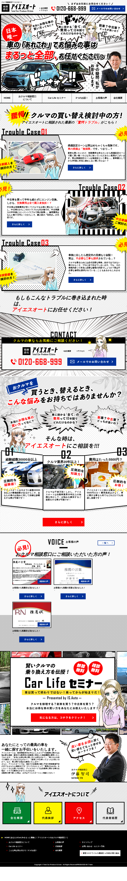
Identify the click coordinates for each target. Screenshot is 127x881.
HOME (7, 98)
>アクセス (81, 351)
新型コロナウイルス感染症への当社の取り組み (100, 853)
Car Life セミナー (57, 98)
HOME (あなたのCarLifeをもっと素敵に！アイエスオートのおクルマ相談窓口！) (34, 838)
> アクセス (43, 10)
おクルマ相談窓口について (27, 98)
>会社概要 (67, 351)
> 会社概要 (43, 8)
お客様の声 (101, 98)
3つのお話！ (82, 98)
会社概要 (117, 98)
